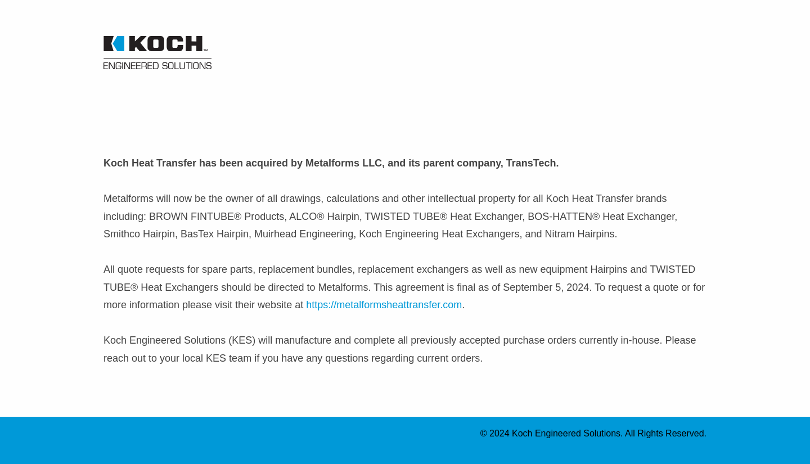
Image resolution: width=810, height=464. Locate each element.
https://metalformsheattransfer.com (384, 304)
